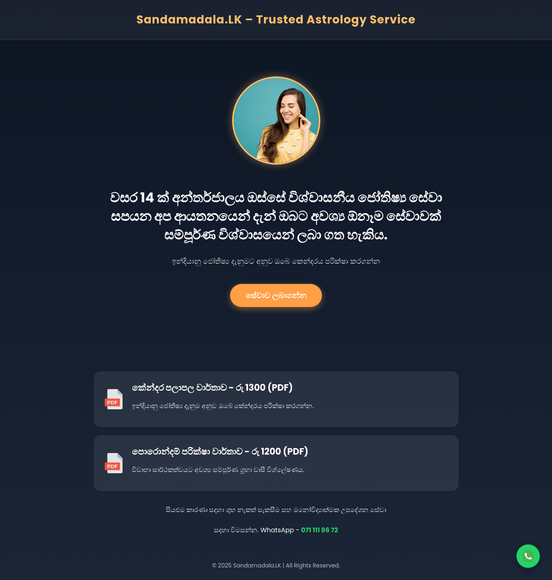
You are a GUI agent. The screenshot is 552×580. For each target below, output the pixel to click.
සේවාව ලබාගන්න (275, 295)
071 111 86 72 (319, 530)
